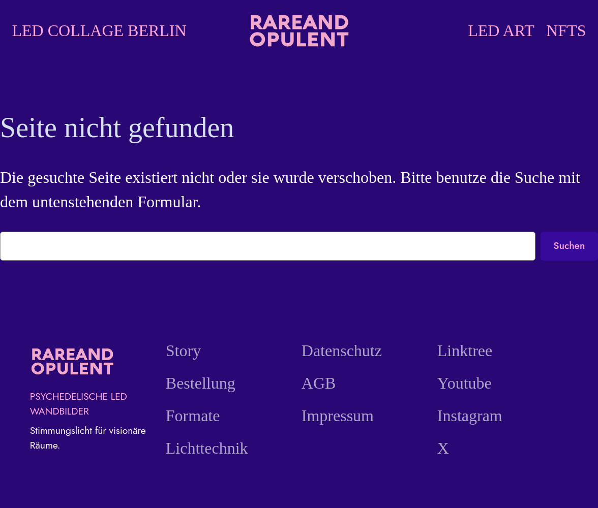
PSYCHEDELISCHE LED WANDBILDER (78, 403)
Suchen (569, 245)
